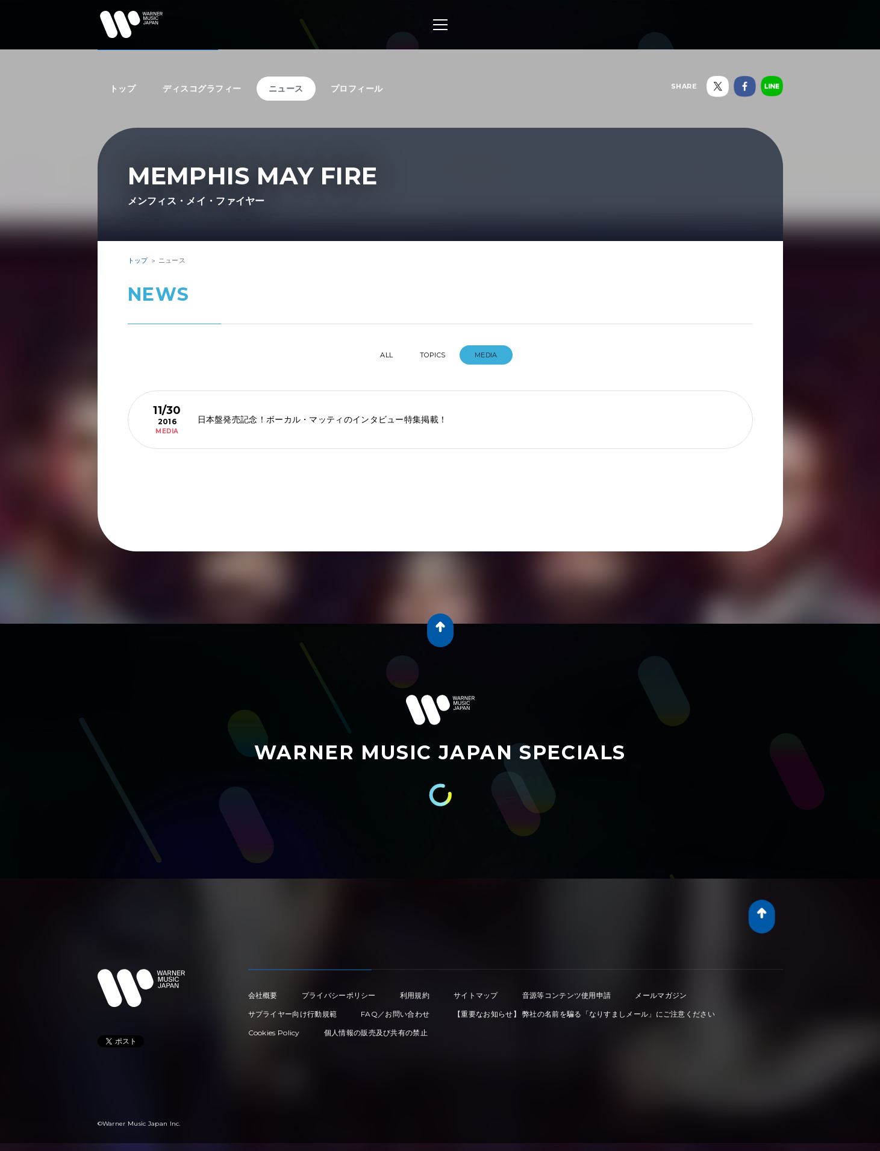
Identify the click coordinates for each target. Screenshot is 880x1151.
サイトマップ (476, 990)
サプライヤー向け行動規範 (292, 1009)
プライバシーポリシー (339, 990)
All (376, 355)
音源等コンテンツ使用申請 (566, 990)
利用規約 (414, 990)
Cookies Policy (274, 1027)
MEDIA (498, 355)
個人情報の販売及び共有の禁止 (376, 1027)
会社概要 (263, 990)
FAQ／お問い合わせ (395, 1009)
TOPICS (435, 355)
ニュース (286, 88)
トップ (123, 88)
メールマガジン (661, 990)
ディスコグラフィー (202, 88)
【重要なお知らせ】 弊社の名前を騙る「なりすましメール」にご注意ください (584, 1009)
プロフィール (357, 88)
